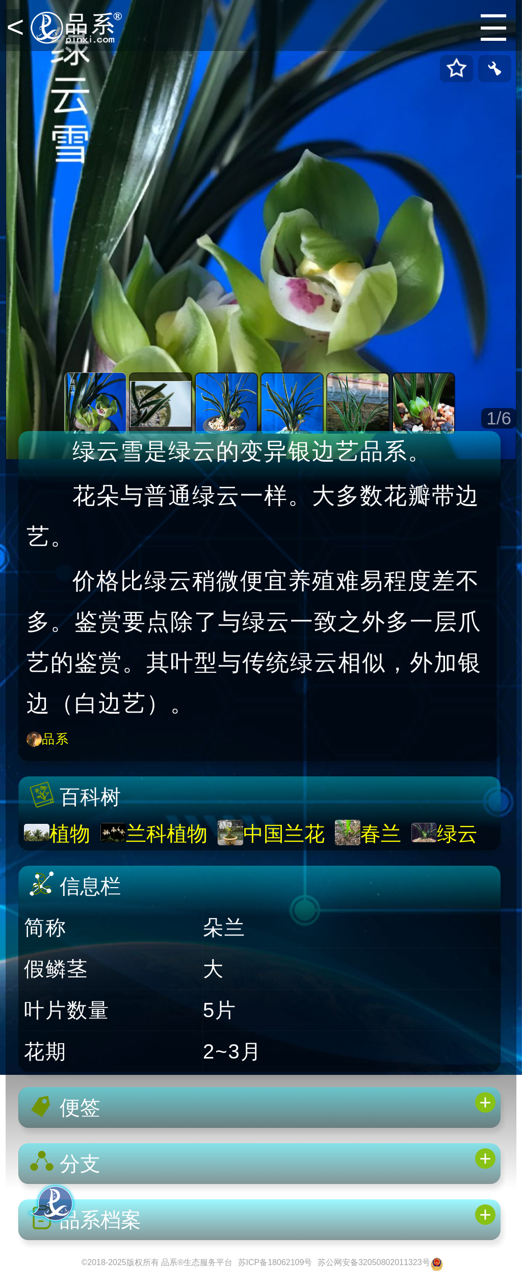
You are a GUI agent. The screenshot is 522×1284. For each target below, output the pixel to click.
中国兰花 (284, 833)
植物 (69, 833)
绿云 (457, 833)
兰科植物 (166, 833)
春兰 (380, 833)
